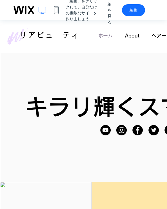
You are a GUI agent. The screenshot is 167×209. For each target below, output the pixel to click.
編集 (133, 10)
